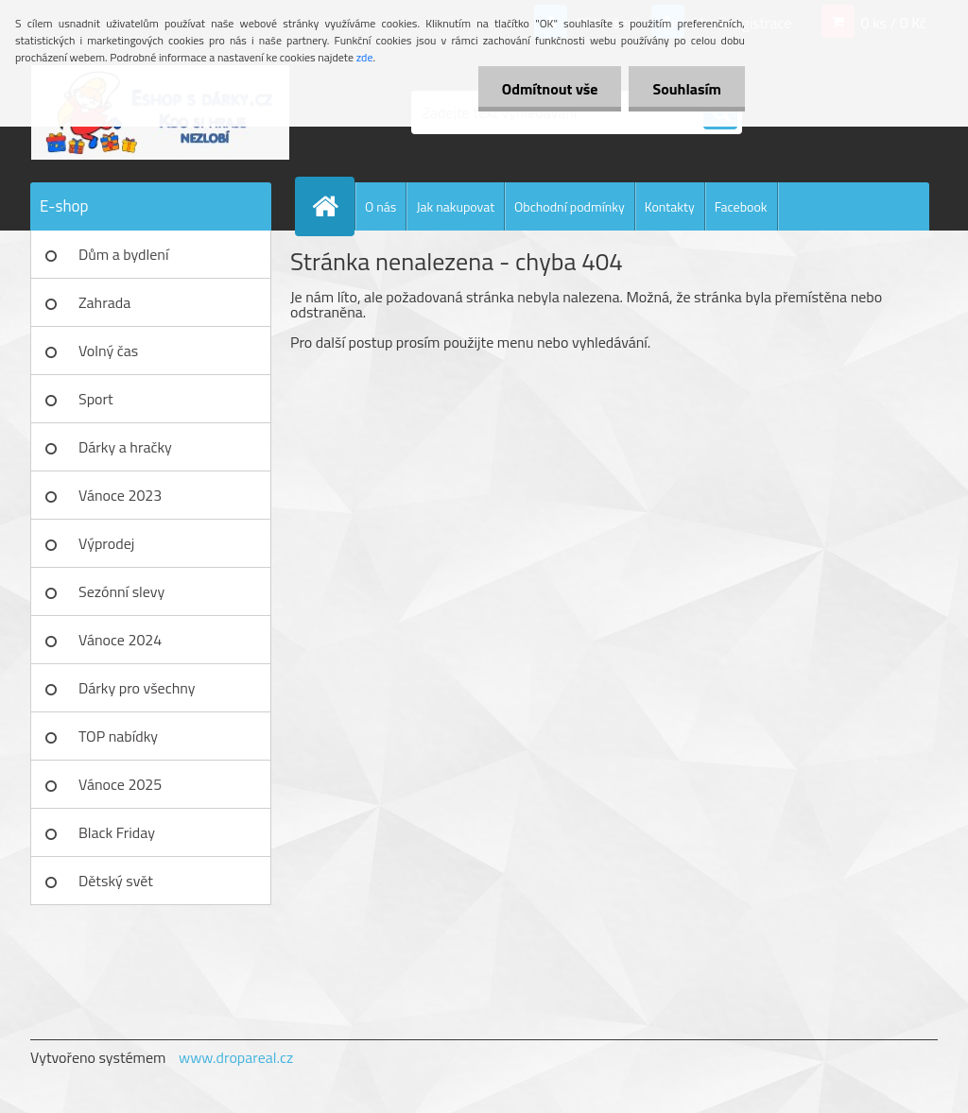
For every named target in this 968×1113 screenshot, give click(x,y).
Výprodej (106, 543)
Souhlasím (686, 88)
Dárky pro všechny (136, 687)
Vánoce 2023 (120, 495)
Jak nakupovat (455, 206)
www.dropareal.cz (236, 1057)
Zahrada (104, 302)
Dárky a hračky (125, 447)
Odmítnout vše (550, 88)
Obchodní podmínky (569, 206)
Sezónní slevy (121, 591)
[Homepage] (332, 206)
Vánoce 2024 (120, 639)
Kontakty (670, 206)
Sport (95, 398)
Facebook (741, 206)
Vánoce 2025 (120, 784)
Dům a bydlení (123, 254)
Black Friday (116, 832)
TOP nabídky (118, 736)
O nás (380, 206)
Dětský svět (115, 880)
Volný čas (108, 350)
